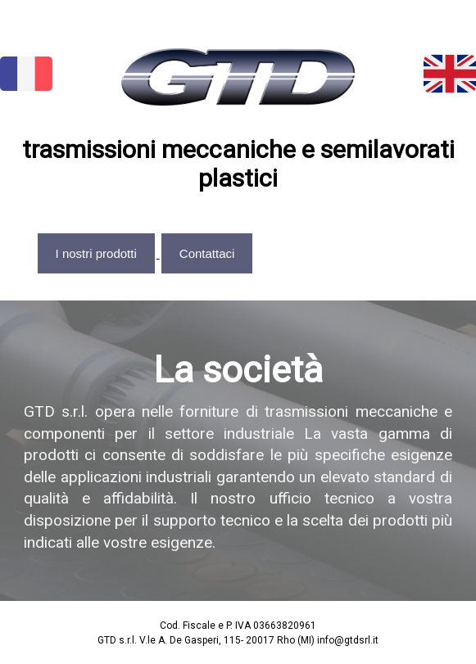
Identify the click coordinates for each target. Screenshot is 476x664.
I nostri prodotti (96, 253)
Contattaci (207, 253)
